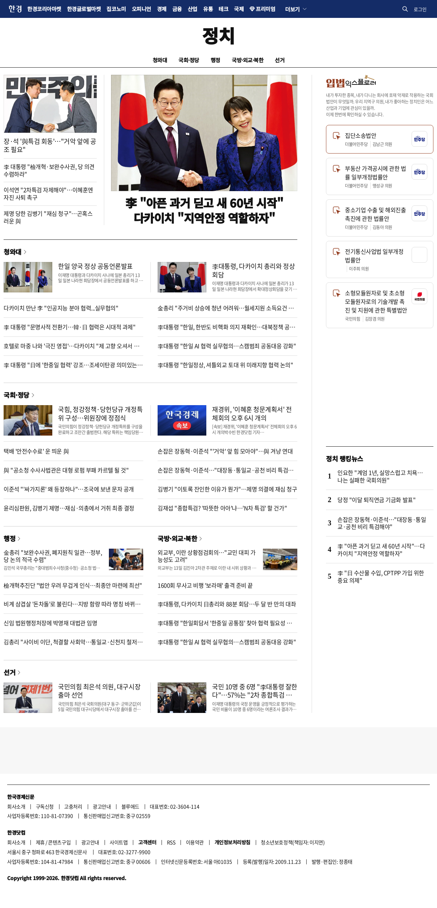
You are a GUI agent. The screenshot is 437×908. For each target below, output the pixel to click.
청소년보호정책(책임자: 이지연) (293, 842)
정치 (218, 35)
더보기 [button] (292, 9)
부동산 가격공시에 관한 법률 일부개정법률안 (375, 172)
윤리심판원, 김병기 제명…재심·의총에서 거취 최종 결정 (69, 508)
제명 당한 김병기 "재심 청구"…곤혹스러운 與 (48, 217)
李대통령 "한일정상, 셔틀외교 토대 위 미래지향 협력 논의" (225, 364)
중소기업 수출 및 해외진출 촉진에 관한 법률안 (375, 214)
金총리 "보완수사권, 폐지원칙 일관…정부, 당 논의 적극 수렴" (53, 556)
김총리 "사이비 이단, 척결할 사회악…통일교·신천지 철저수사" (73, 645)
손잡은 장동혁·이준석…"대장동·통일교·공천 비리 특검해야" (225, 474)
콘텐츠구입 (59, 842)
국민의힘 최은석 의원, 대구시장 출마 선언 (99, 691)
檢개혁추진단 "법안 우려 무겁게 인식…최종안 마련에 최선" (73, 585)
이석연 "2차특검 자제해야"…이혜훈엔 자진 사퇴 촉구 (48, 193)
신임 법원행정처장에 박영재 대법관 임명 (50, 622)
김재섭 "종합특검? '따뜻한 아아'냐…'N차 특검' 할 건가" (222, 508)
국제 (239, 9)
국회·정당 (188, 60)
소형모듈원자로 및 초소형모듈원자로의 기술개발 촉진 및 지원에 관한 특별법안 (376, 301)
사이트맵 (119, 842)
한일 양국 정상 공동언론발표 (95, 266)
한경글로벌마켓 (84, 9)
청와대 (160, 60)
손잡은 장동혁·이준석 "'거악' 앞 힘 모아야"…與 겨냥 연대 (225, 451)
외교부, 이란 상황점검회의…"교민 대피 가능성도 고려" (206, 556)
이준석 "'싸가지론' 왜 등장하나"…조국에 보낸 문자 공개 (69, 489)
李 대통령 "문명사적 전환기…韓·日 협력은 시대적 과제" (70, 326)
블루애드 (130, 806)
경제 (162, 9)
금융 (177, 9)
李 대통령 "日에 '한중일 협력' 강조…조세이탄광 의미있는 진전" (70, 368)
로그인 (420, 9)
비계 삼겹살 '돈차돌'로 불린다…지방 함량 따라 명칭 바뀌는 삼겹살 (72, 607)
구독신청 (45, 806)
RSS (171, 842)
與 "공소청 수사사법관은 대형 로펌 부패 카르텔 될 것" (66, 470)
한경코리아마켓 (44, 9)
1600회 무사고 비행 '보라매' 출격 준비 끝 (205, 585)
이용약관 (195, 842)
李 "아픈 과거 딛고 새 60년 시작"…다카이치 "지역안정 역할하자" (381, 550)
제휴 (40, 842)
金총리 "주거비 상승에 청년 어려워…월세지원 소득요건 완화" (226, 312)
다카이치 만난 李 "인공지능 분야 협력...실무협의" (61, 308)
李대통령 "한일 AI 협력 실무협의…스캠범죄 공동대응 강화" (227, 345)
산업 (192, 9)
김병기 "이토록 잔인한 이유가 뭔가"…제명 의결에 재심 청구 (227, 489)
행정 (215, 60)
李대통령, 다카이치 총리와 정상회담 (253, 270)
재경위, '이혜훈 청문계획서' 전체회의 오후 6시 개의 (252, 413)
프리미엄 (265, 9)
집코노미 (116, 9)
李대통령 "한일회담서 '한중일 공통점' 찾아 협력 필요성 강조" (225, 626)
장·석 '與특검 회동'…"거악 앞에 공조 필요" (50, 145)
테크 (223, 9)
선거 (279, 60)
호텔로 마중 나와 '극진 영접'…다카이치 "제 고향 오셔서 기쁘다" (71, 349)
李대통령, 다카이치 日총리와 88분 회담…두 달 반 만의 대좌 (227, 603)
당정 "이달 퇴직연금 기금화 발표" (376, 499)
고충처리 (73, 806)
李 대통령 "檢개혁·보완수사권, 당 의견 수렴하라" (49, 170)
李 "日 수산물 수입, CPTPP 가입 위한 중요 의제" (380, 576)
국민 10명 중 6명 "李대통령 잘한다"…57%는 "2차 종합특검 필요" (254, 695)
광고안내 (102, 806)
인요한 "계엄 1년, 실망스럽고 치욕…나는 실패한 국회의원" (380, 476)
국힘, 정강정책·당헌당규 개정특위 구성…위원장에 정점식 (100, 413)
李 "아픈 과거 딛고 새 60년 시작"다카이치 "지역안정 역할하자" (204, 210)
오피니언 (141, 9)
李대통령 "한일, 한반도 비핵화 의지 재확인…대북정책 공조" (224, 330)
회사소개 (16, 806)
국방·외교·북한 (247, 60)
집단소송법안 (360, 135)
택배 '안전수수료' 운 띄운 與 (36, 451)
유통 (208, 9)
